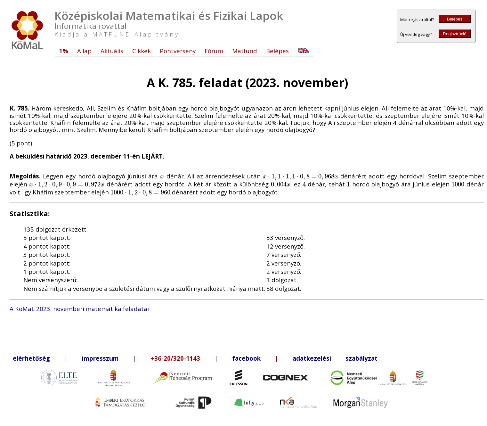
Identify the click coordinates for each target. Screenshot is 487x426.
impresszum (100, 358)
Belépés (454, 19)
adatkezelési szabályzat (335, 358)
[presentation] (162, 176)
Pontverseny (178, 51)
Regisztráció (454, 33)
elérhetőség (31, 358)
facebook (246, 358)
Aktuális (112, 51)
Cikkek (141, 51)
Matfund (244, 51)
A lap (84, 51)
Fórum (214, 51)
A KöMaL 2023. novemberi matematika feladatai (79, 309)
